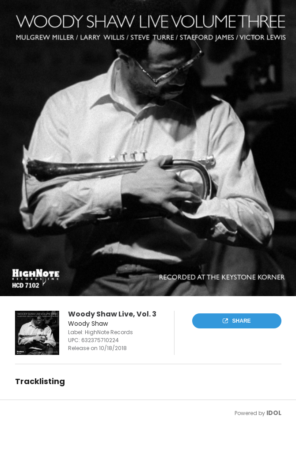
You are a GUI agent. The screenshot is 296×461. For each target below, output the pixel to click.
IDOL (273, 412)
